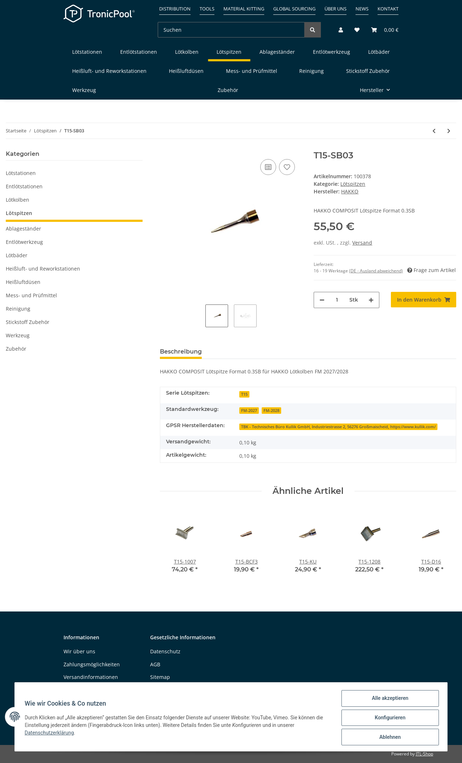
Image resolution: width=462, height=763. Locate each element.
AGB (155, 664)
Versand (362, 242)
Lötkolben (17, 199)
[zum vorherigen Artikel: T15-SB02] (434, 131)
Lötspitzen (352, 183)
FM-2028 (271, 410)
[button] (341, 29)
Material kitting (243, 8)
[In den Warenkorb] (423, 299)
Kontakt (388, 8)
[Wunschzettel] (357, 29)
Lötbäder (16, 255)
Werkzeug (18, 335)
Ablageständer (23, 228)
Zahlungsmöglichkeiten (92, 664)
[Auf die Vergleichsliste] (268, 167)
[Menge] (337, 300)
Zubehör (16, 348)
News (362, 8)
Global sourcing (294, 8)
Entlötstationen (24, 186)
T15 (244, 394)
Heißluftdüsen (23, 282)
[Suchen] (231, 30)
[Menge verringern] (322, 300)
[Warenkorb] (381, 29)
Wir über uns (79, 651)
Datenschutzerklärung (50, 734)
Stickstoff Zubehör (27, 322)
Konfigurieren (388, 719)
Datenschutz (165, 651)
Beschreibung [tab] (181, 351)
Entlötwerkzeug (24, 241)
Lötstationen (21, 173)
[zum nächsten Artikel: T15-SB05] (448, 131)
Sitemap (160, 677)
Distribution (175, 8)
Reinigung (18, 308)
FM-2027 (249, 410)
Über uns (335, 8)
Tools (207, 8)
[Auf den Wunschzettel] (287, 167)
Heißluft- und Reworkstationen (43, 268)
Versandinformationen (91, 677)
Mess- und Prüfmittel (31, 295)
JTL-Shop (424, 754)
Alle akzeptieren (388, 700)
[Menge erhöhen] (371, 300)
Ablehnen (388, 737)
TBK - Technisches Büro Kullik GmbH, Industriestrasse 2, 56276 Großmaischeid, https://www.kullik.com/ (338, 426)
